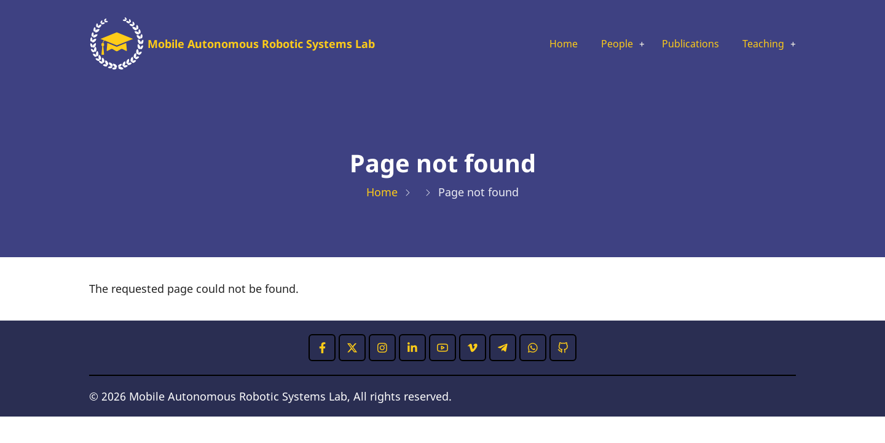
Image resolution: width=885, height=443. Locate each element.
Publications (681, 44)
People (602, 44)
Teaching (760, 44)
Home (544, 44)
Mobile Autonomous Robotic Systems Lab (261, 43)
